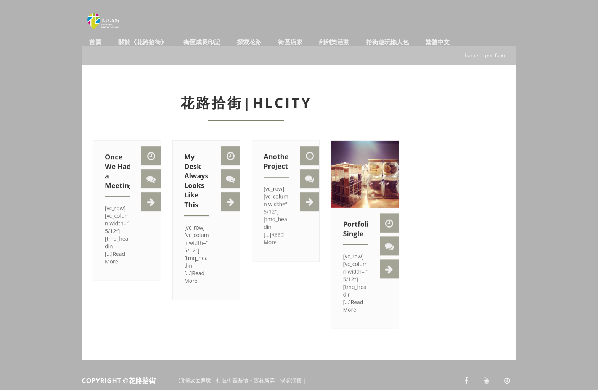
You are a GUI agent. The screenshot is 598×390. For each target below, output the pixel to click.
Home (471, 55)
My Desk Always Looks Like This (196, 187)
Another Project (278, 166)
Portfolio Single (358, 236)
